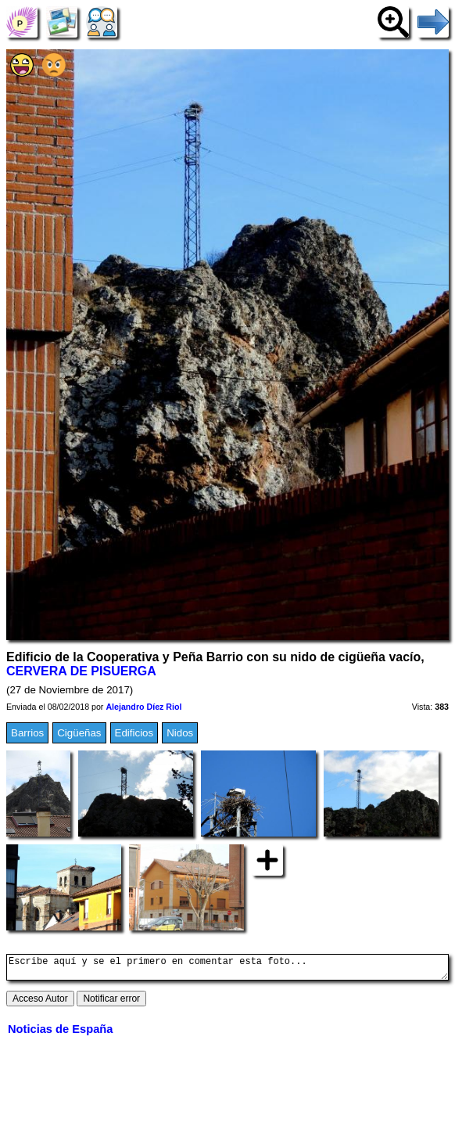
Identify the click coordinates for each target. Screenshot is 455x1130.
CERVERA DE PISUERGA (81, 671)
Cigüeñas (79, 733)
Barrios (27, 733)
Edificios (134, 733)
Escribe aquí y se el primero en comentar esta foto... (227, 969)
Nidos (180, 733)
